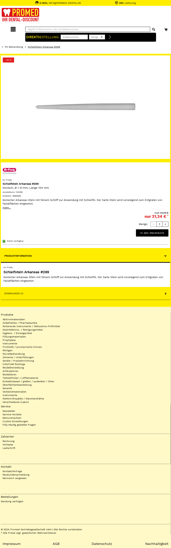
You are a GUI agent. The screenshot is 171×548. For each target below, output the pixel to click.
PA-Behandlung (14, 46)
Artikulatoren (10, 371)
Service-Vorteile (12, 414)
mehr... (7, 207)
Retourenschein (12, 417)
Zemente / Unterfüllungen (18, 357)
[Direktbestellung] (110, 37)
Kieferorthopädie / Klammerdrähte (23, 398)
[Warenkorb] (166, 28)
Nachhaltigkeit (156, 544)
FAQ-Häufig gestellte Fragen (19, 424)
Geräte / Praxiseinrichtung (18, 360)
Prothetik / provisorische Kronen (22, 347)
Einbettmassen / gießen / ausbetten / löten (28, 381)
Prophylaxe (9, 340)
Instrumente (10, 343)
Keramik (7, 388)
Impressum (12, 544)
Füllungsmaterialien (14, 336)
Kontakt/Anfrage (12, 471)
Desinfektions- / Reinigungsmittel (23, 329)
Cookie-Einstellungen (15, 421)
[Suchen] (153, 29)
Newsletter (9, 411)
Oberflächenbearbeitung (17, 384)
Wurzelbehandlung (14, 353)
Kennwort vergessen (15, 478)
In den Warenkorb (152, 232)
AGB (56, 544)
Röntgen (8, 350)
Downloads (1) (13, 293)
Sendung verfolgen (12, 501)
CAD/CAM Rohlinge (14, 364)
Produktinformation (18, 255)
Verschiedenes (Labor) (16, 402)
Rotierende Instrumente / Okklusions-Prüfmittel (31, 326)
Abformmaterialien (14, 319)
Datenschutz (102, 544)
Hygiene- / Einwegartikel (17, 333)
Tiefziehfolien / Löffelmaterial (20, 378)
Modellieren (9, 374)
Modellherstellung (13, 367)
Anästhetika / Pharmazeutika (20, 322)
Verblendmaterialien (14, 391)
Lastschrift (9, 448)
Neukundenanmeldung (16, 474)
